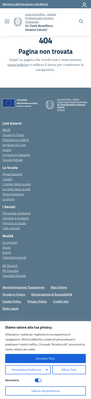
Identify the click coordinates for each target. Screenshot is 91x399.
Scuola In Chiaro (13, 294)
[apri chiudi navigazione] (7, 21)
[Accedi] (85, 4)
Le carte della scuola (16, 189)
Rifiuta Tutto (69, 369)
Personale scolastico (16, 213)
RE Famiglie (10, 270)
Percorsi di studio (14, 223)
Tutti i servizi (11, 228)
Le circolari (9, 242)
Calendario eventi (14, 257)
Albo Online (59, 287)
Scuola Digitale (12, 159)
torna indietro (18, 65)
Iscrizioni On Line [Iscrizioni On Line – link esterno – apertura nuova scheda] (14, 144)
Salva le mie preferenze (45, 391)
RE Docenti (10, 265)
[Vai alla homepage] (18, 22)
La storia (8, 198)
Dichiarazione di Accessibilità (51, 294)
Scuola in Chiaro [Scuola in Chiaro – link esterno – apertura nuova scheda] (13, 134)
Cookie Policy (11, 301)
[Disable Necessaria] (38, 380)
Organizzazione (13, 194)
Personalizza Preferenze (26, 369)
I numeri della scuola (16, 184)
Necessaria (12, 380)
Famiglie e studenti (15, 218)
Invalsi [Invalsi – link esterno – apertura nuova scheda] (6, 149)
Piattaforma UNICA (15, 139)
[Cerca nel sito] (81, 22)
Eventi (6, 252)
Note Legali (10, 308)
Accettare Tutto (45, 358)
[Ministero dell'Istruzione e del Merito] (25, 4)
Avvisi (6, 247)
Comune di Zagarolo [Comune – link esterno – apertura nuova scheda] (16, 154)
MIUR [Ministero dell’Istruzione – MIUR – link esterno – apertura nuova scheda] (6, 129)
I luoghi (7, 179)
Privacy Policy (37, 301)
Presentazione (12, 174)
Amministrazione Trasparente (23, 287)
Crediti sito (61, 301)
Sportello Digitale (14, 275)
